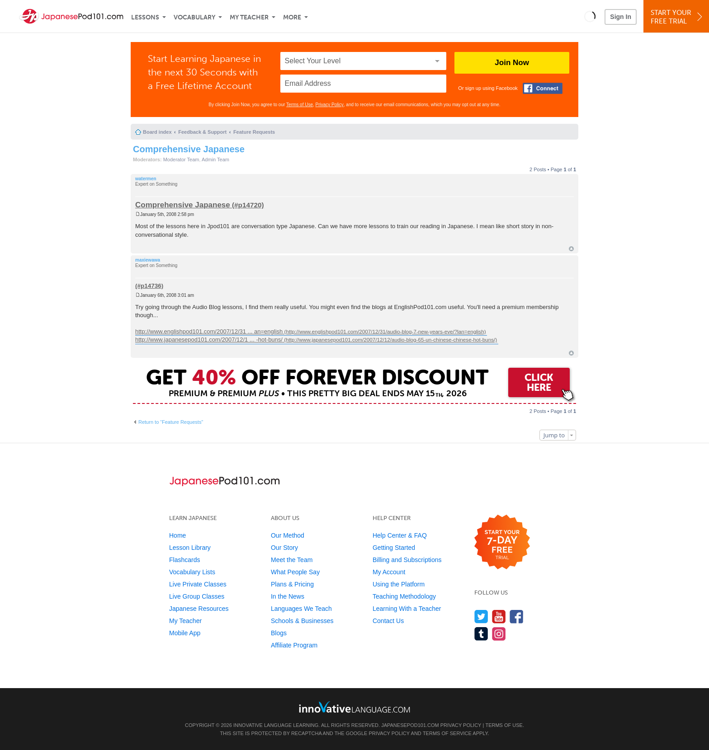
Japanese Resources (199, 608)
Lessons (145, 17)
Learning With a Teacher (407, 608)
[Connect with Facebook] (542, 88)
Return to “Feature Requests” (170, 422)
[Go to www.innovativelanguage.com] (354, 707)
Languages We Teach (301, 608)
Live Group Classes (196, 596)
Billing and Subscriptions (407, 559)
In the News (287, 596)
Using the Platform (399, 584)
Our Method (287, 535)
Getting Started (394, 547)
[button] (590, 16)
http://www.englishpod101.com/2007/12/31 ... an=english (209, 331)
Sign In (620, 16)
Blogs (279, 633)
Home (177, 535)
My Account (389, 572)
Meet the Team (291, 559)
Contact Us (388, 620)
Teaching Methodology (404, 596)
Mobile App (184, 633)
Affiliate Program (294, 645)
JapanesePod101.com (410, 725)
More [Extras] (292, 17)
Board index (157, 132)
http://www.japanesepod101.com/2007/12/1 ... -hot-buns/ (209, 339)
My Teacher (249, 17)
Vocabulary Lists (192, 572)
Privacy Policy (330, 104)
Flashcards (184, 559)
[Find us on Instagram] (499, 634)
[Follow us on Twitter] (481, 616)
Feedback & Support (202, 132)
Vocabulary (194, 17)
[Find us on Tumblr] (481, 634)
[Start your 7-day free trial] (502, 542)
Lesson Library (190, 547)
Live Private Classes (198, 584)
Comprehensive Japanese (189, 149)
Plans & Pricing (292, 584)
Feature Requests (254, 132)
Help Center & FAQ (400, 535)
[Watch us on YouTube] (499, 616)
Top (571, 248)
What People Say (295, 572)
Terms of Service (447, 733)
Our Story (284, 547)
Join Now (512, 62)
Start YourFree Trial (677, 17)
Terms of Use (299, 104)
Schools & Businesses (302, 620)
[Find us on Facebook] (517, 616)
